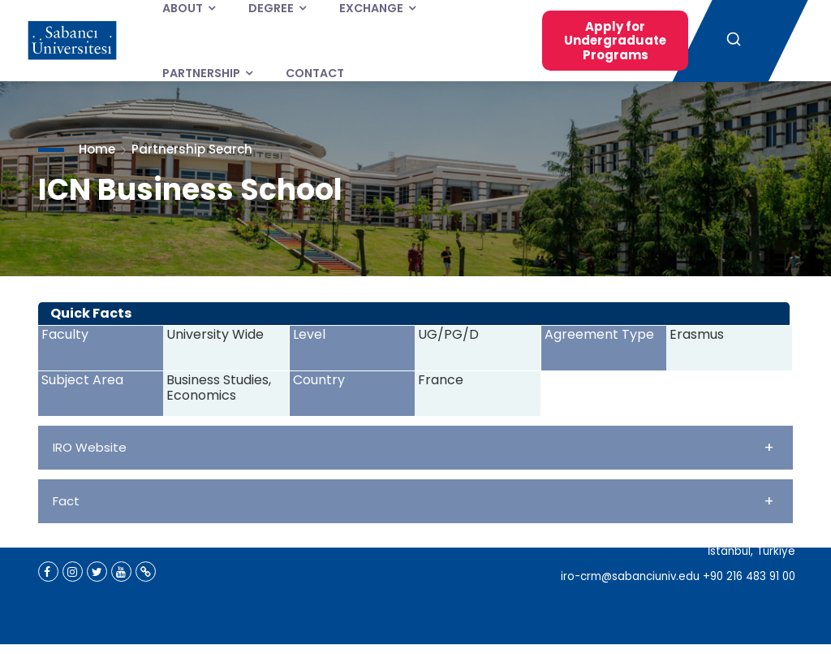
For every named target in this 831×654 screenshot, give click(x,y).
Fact (413, 501)
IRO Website (413, 447)
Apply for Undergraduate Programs (615, 40)
